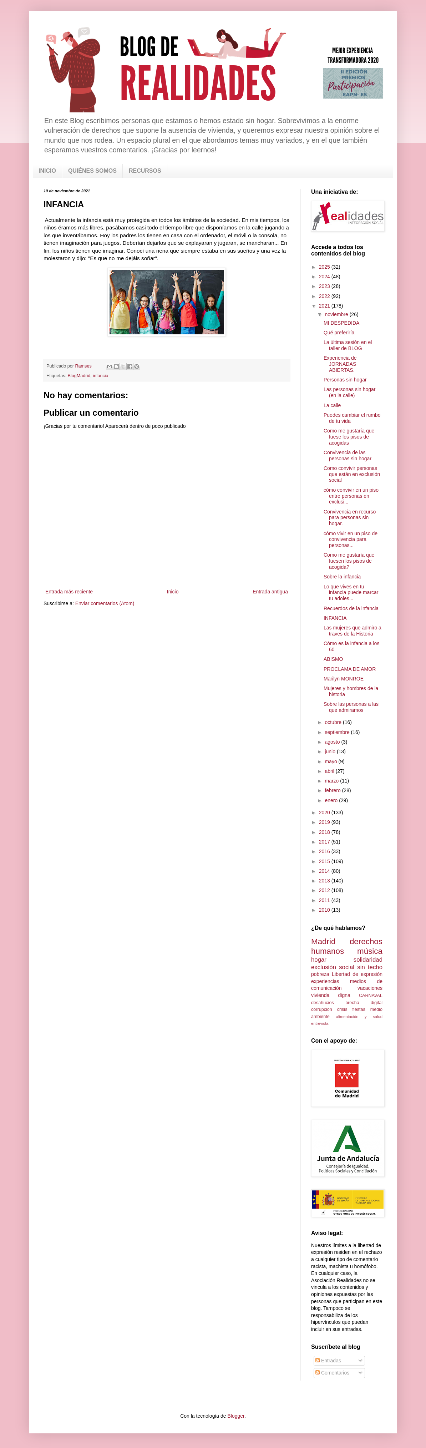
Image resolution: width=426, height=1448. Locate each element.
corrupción (321, 1009)
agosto (333, 742)
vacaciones (369, 988)
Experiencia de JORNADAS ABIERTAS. (340, 364)
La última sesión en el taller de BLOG (348, 345)
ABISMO (333, 659)
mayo (331, 761)
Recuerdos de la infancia (351, 608)
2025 (325, 267)
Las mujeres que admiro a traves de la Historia (352, 631)
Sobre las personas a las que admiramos (351, 707)
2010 (325, 910)
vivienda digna (330, 995)
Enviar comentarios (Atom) (105, 603)
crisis (342, 1009)
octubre (334, 722)
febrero (333, 790)
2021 (325, 306)
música (369, 951)
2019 (325, 822)
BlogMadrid (79, 375)
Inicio (173, 591)
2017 (325, 842)
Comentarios (332, 1373)
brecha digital (363, 1002)
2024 (325, 276)
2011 (325, 900)
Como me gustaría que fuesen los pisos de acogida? (349, 561)
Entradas (328, 1360)
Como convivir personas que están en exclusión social (352, 474)
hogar (318, 959)
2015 (325, 861)
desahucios (322, 1002)
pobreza (320, 974)
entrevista (320, 1023)
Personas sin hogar (345, 380)
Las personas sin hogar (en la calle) (350, 392)
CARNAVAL (370, 995)
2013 (325, 881)
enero (332, 800)
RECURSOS (145, 171)
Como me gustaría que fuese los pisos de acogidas (349, 437)
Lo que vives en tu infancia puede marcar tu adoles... (351, 593)
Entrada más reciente (69, 591)
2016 (325, 851)
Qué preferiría (339, 332)
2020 (325, 812)
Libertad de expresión (357, 974)
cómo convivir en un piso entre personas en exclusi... (351, 496)
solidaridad (368, 959)
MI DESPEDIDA (341, 323)
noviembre (337, 314)
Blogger (235, 1416)
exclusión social (332, 967)
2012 (325, 890)
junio (330, 751)
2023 (325, 286)
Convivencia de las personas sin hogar (347, 455)
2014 (325, 871)
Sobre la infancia (342, 576)
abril (330, 771)
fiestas (358, 1009)
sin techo (369, 967)
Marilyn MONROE (344, 679)
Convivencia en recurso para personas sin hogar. (350, 518)
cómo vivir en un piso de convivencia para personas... (350, 539)
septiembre (338, 732)
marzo (332, 781)
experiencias (325, 981)
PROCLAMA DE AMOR (350, 669)
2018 (325, 832)
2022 (325, 296)
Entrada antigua (270, 591)
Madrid (323, 941)
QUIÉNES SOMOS (92, 171)
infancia (100, 375)
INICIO (47, 171)
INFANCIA (335, 618)
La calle (332, 405)
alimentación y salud (359, 1016)
